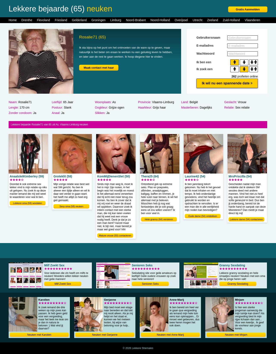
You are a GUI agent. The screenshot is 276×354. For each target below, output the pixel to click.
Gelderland (79, 20)
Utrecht (197, 20)
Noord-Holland (160, 20)
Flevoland (43, 20)
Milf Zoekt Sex (63, 283)
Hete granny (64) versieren (159, 219)
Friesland (61, 20)
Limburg (115, 20)
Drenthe (26, 20)
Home (13, 20)
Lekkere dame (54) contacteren (246, 219)
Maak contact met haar (99, 67)
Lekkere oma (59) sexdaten (27, 203)
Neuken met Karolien (39, 334)
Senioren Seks (150, 283)
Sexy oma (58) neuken (71, 206)
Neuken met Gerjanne (104, 334)
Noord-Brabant (136, 20)
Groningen (98, 20)
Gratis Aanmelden (248, 9)
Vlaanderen (252, 20)
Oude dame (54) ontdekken (202, 216)
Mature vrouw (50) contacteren (115, 235)
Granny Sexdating (237, 283)
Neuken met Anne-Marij (170, 334)
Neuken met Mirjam (236, 334)
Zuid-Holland (231, 20)
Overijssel (181, 20)
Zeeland (212, 20)
